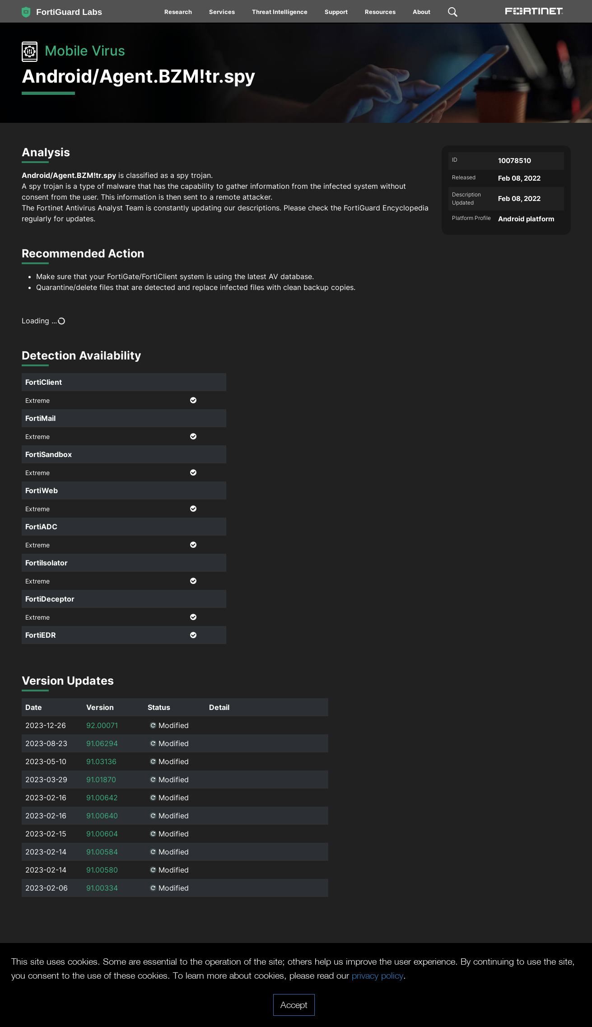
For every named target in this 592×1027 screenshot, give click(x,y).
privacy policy (377, 975)
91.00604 (102, 833)
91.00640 (102, 815)
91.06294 (102, 743)
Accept (294, 1004)
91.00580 (102, 869)
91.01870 (101, 779)
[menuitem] (178, 14)
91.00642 (102, 797)
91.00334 (102, 887)
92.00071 (102, 725)
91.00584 (102, 851)
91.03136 (101, 761)
